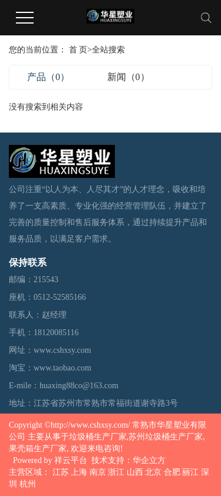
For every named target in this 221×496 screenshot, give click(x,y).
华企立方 (149, 460)
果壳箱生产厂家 (38, 448)
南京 (98, 472)
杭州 (27, 484)
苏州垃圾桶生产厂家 (165, 436)
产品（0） (48, 77)
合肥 (172, 472)
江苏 (60, 472)
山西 (135, 472)
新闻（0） (128, 77)
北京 (153, 472)
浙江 (116, 472)
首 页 (78, 49)
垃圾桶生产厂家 (98, 436)
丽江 (190, 472)
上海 (79, 472)
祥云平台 (70, 460)
